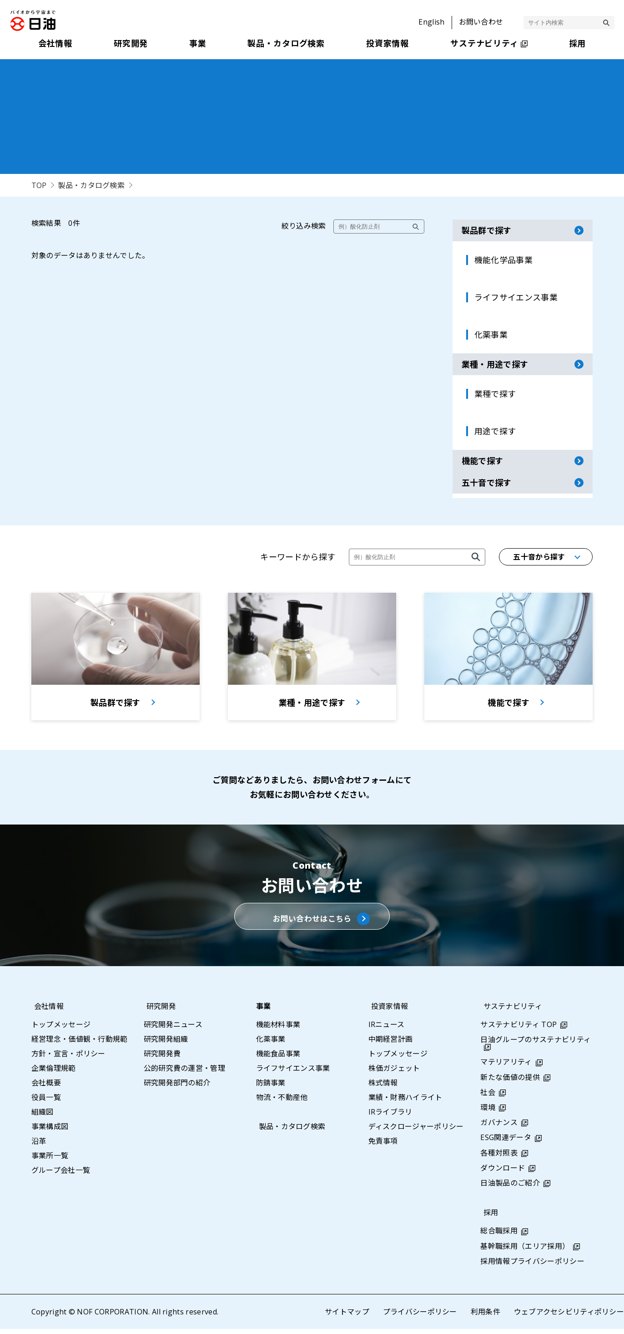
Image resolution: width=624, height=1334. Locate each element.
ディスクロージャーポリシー (416, 1131)
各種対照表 (499, 1158)
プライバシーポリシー (419, 1317)
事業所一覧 (50, 1161)
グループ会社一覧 (61, 1175)
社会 (487, 1097)
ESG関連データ (505, 1143)
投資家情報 (387, 1011)
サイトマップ (346, 1317)
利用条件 (485, 1317)
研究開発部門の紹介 (177, 1088)
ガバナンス (499, 1128)
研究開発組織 (166, 1044)
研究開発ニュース (173, 1029)
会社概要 (46, 1088)
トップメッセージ (61, 1029)
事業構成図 (50, 1131)
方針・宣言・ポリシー (68, 1059)
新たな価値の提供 (510, 1082)
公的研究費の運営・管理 (185, 1073)
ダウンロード (502, 1173)
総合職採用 (499, 1236)
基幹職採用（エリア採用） (524, 1251)
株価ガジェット (394, 1073)
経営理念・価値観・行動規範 (79, 1044)
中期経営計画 (390, 1044)
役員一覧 (46, 1102)
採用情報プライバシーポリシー (532, 1266)
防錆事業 (271, 1088)
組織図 (42, 1117)
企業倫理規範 (53, 1073)
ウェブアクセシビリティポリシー (568, 1317)
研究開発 (158, 1011)
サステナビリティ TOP (518, 1029)
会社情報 (46, 1011)
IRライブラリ (390, 1117)
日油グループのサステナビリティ (535, 1045)
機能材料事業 (278, 1029)
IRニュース (386, 1029)
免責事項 (383, 1146)
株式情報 (383, 1088)
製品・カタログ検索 (91, 185)
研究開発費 (162, 1059)
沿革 (38, 1146)
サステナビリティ (509, 1011)
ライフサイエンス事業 (293, 1073)
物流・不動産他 (282, 1102)
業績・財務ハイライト (405, 1102)
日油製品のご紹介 (510, 1188)
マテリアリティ (506, 1067)
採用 (487, 1218)
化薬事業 (271, 1044)
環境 (487, 1112)
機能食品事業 (278, 1059)
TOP (39, 185)
